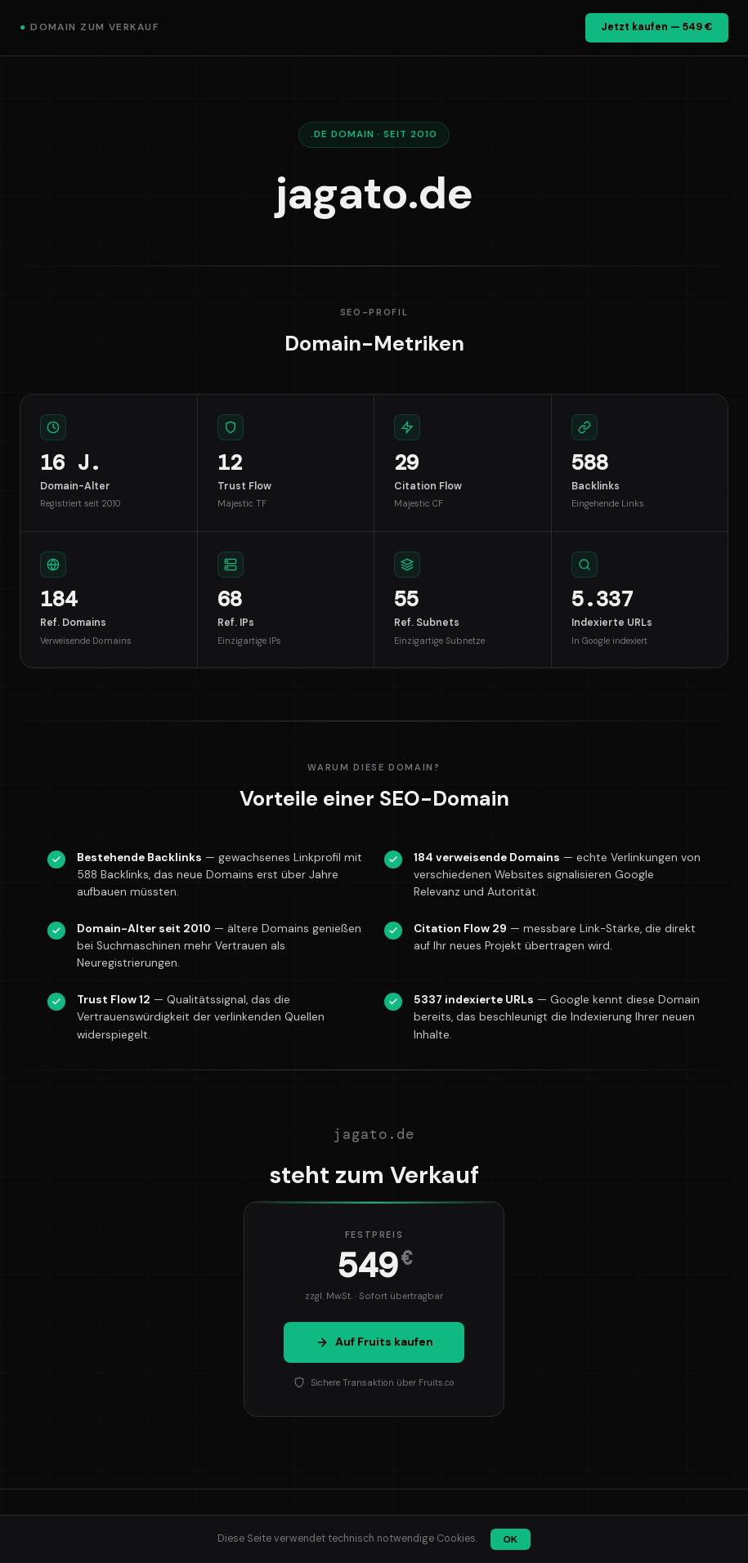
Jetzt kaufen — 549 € (657, 26)
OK (510, 1539)
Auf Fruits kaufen (374, 1341)
